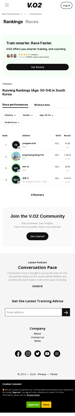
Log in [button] (66, 5)
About (37, 333)
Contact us (37, 337)
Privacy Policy (33, 395)
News (37, 340)
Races (32, 21)
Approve (33, 404)
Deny (46, 404)
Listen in (37, 285)
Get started (37, 236)
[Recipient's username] (33, 312)
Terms (54, 374)
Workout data (42, 104)
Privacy (42, 374)
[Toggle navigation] (7, 5)
